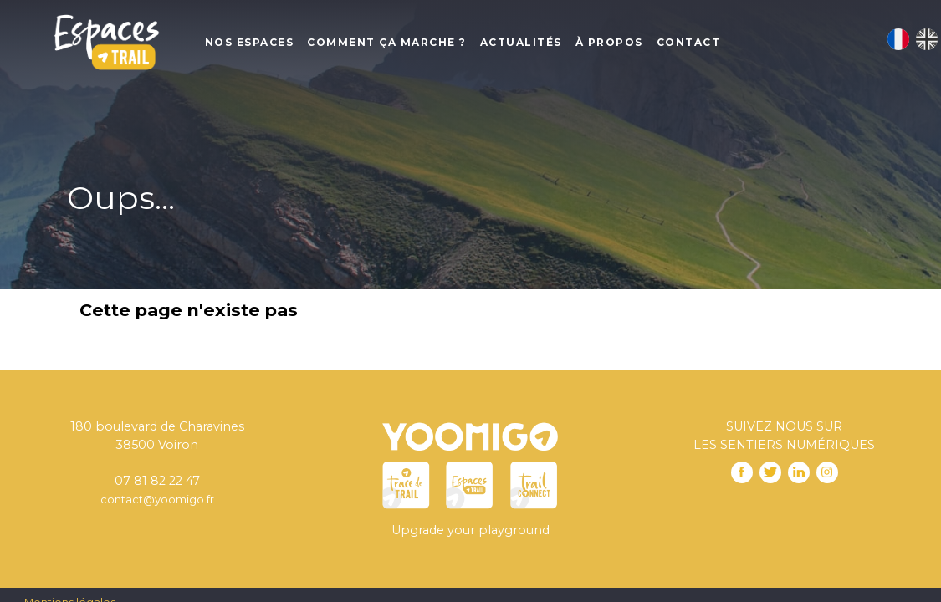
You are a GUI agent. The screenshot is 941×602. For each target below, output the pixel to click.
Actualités (521, 42)
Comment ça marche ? (387, 42)
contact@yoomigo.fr (157, 499)
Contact (689, 42)
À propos (609, 42)
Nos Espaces (249, 42)
